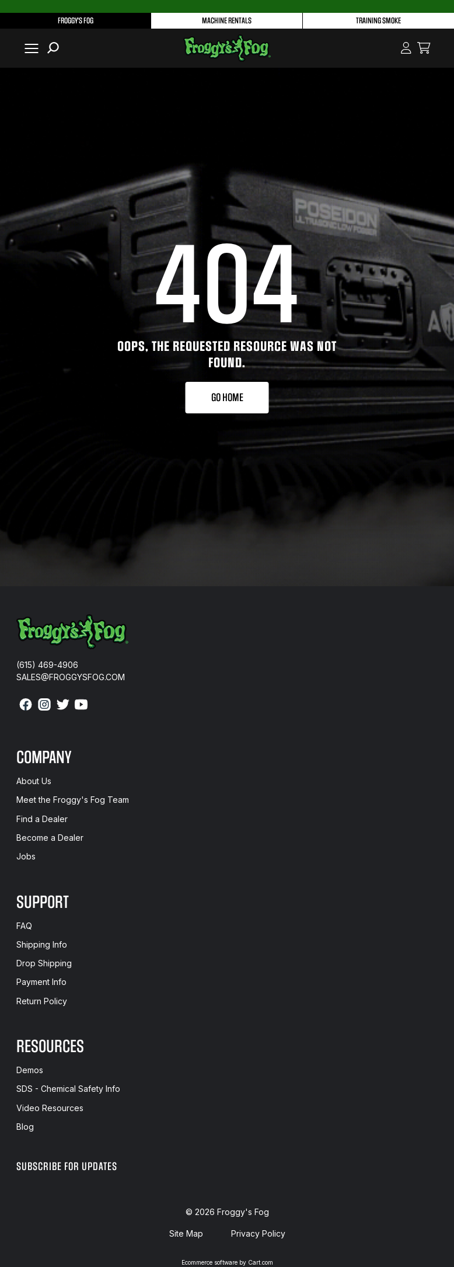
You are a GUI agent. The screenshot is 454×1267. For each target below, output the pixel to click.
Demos (29, 1070)
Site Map (186, 1233)
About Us (33, 781)
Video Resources (49, 1108)
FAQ (24, 926)
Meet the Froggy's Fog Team (72, 800)
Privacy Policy (258, 1233)
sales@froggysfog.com (70, 677)
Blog (25, 1127)
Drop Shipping (44, 963)
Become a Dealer (49, 838)
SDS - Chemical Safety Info (68, 1089)
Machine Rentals (227, 21)
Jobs (26, 856)
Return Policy (41, 1001)
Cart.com (260, 1262)
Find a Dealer (42, 819)
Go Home (227, 397)
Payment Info (41, 982)
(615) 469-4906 (47, 665)
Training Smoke (378, 21)
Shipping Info (41, 944)
